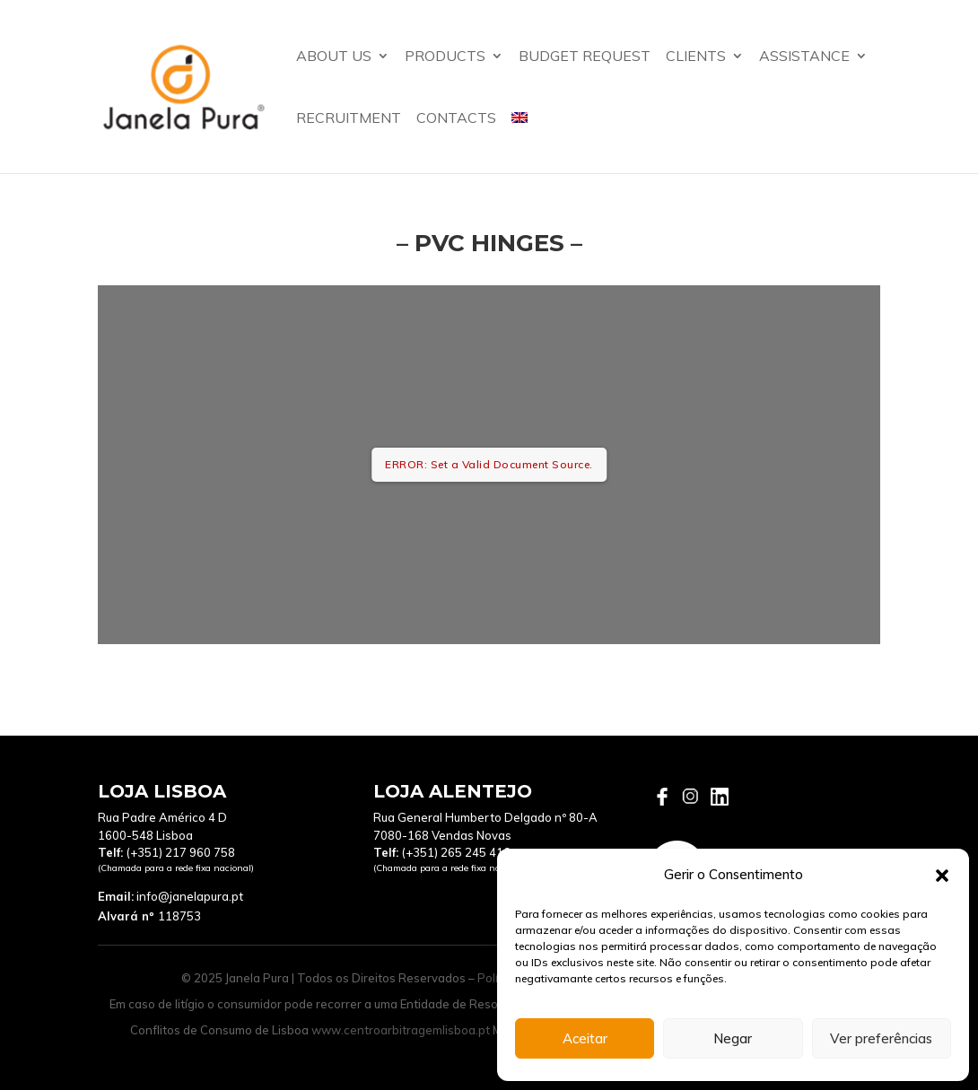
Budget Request (585, 57)
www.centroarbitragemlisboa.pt (400, 1030)
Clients (696, 57)
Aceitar (585, 1038)
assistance (804, 57)
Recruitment (348, 118)
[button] (942, 876)
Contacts (456, 118)
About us (333, 57)
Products (445, 57)
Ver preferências (881, 1038)
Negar (732, 1038)
